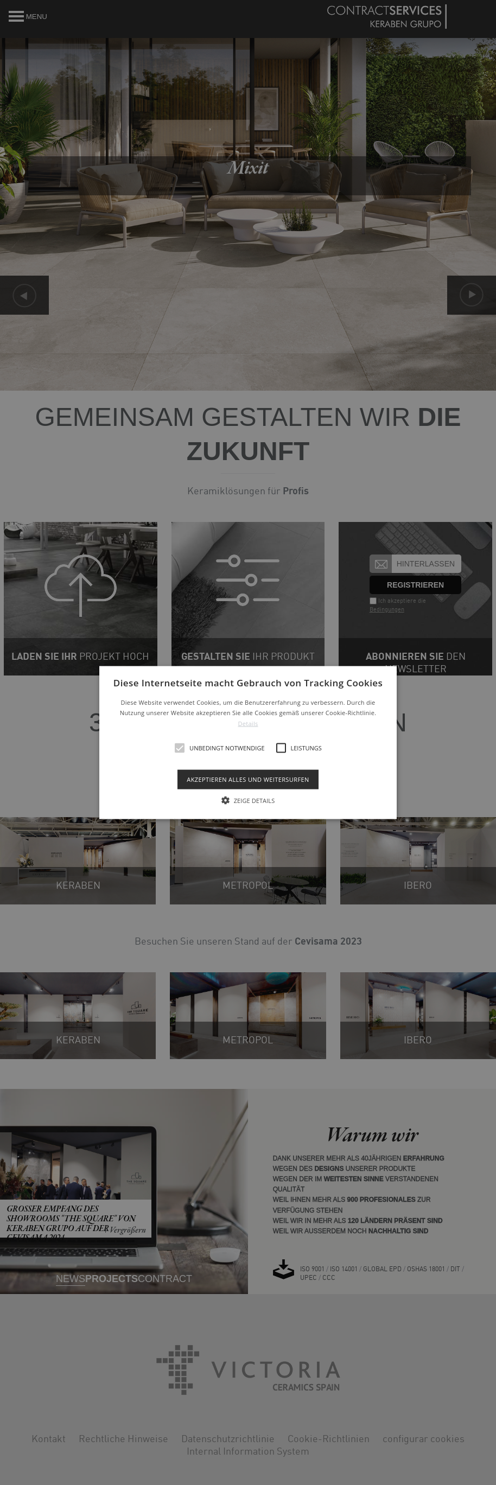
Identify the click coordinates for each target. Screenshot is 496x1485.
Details (248, 723)
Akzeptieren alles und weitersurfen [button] (248, 779)
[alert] (248, 742)
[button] (248, 742)
